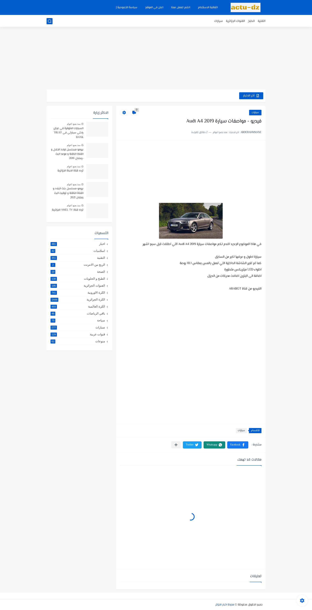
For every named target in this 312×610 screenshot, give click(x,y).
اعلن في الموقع (154, 7)
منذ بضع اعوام (73, 124)
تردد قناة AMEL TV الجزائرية (67, 210)
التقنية (261, 21)
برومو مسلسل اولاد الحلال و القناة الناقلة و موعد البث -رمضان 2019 (67, 154)
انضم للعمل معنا (180, 7)
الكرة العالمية (78, 306)
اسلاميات (78, 251)
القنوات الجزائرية (235, 21)
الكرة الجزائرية (78, 299)
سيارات (218, 21)
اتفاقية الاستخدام (208, 7)
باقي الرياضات (78, 313)
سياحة (78, 320)
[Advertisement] (156, 59)
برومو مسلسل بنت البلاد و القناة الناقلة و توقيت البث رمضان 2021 (68, 193)
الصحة (78, 271)
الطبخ (251, 21)
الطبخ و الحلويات (78, 278)
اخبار (78, 244)
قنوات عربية (78, 334)
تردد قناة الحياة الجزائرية (70, 171)
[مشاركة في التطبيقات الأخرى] (176, 444)
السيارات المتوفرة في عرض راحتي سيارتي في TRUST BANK (68, 133)
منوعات (78, 341)
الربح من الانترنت (78, 265)
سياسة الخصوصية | (126, 7)
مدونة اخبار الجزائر (224, 605)
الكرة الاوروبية (78, 292)
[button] (237, 445)
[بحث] (50, 21)
